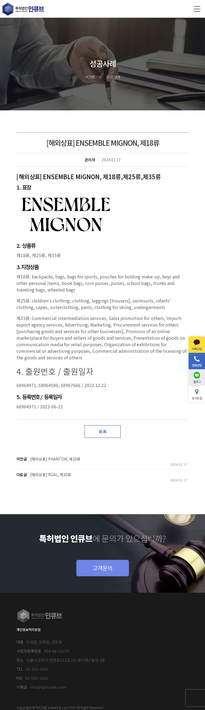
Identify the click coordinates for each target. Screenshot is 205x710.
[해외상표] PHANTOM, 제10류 (55, 459)
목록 (103, 431)
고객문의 (102, 568)
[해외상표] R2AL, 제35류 (50, 474)
